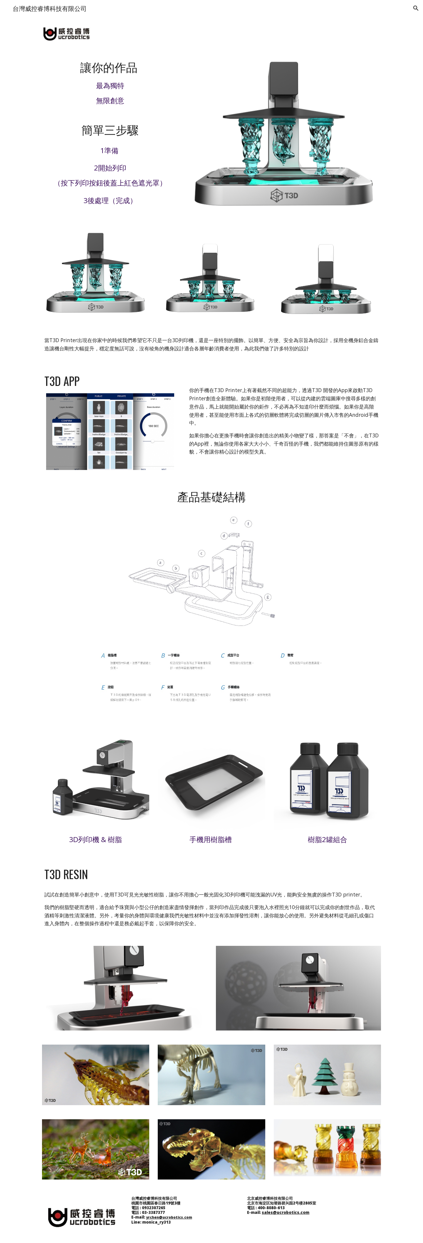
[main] (110, 82)
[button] (416, 8)
